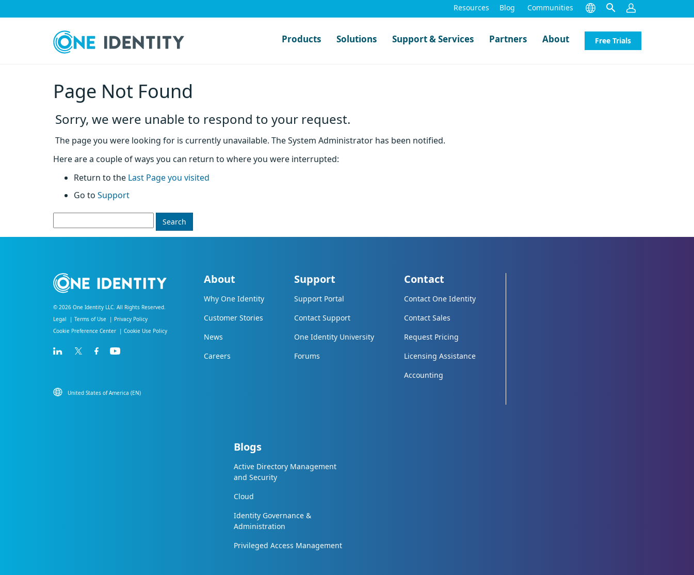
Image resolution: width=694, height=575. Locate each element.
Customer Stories (233, 318)
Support (114, 195)
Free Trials (613, 40)
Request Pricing (431, 337)
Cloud (244, 496)
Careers (217, 356)
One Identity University (334, 337)
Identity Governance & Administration (272, 520)
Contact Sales (427, 318)
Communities (550, 7)
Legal (60, 319)
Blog (507, 7)
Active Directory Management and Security (285, 471)
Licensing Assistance (440, 356)
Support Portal (319, 299)
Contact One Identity (440, 299)
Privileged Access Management (288, 545)
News (213, 337)
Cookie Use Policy (145, 330)
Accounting (423, 375)
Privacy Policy (131, 319)
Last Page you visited (168, 177)
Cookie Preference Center (84, 330)
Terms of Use (90, 319)
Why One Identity (234, 299)
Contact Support (322, 318)
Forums (307, 356)
